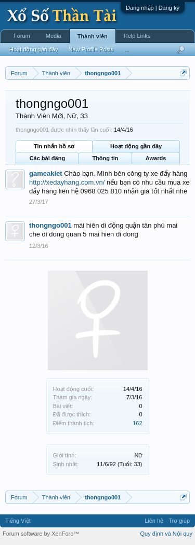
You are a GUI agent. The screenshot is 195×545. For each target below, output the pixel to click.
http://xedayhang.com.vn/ (67, 182)
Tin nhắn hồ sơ (54, 146)
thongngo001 (50, 225)
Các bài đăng (47, 158)
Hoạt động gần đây (136, 146)
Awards (156, 158)
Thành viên (92, 36)
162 (137, 423)
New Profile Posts (91, 49)
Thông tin (105, 158)
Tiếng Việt (18, 521)
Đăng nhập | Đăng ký (152, 8)
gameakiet (45, 173)
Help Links (137, 36)
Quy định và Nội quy (166, 533)
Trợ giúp (179, 521)
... (126, 49)
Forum (22, 36)
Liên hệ (154, 521)
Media (53, 36)
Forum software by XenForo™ (41, 533)
